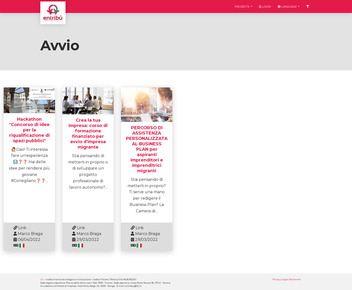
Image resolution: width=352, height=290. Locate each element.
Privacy (277, 279)
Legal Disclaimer (291, 279)
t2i (42, 279)
